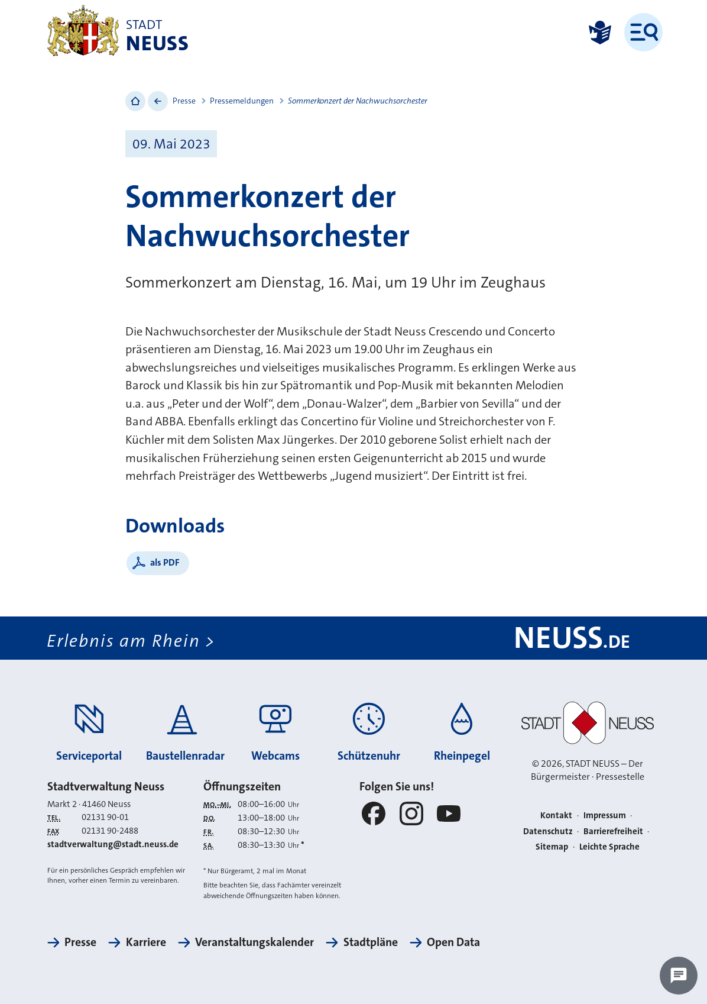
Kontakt (556, 815)
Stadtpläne (370, 942)
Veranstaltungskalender (254, 942)
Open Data (453, 942)
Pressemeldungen (242, 100)
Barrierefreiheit (613, 831)
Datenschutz (548, 831)
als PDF (165, 562)
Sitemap (552, 847)
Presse (184, 100)
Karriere (146, 942)
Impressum (604, 815)
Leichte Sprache (609, 847)
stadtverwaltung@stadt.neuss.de (113, 844)
